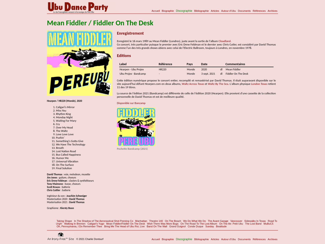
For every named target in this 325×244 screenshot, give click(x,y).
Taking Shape (64, 221)
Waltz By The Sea (218, 83)
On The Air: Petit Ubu (231, 223)
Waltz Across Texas (193, 83)
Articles (215, 10)
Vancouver (236, 221)
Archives (272, 10)
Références (259, 10)
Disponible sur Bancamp (131, 103)
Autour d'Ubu (228, 10)
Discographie (184, 10)
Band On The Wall (157, 226)
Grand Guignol (177, 226)
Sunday (209, 226)
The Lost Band (253, 223)
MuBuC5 (269, 223)
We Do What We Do (194, 221)
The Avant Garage (218, 221)
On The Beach (173, 221)
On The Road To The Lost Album (199, 223)
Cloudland (224, 41)
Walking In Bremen (74, 223)
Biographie (168, 10)
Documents (244, 10)
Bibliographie (201, 10)
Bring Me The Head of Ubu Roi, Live (124, 226)
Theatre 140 (156, 221)
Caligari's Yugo (96, 223)
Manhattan (141, 221)
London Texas (259, 83)
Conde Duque (195, 226)
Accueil (156, 10)
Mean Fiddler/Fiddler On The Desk (125, 223)
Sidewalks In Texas (255, 221)
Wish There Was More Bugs (162, 223)
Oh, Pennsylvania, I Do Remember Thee (79, 226)
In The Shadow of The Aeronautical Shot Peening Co (103, 221)
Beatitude (221, 226)
